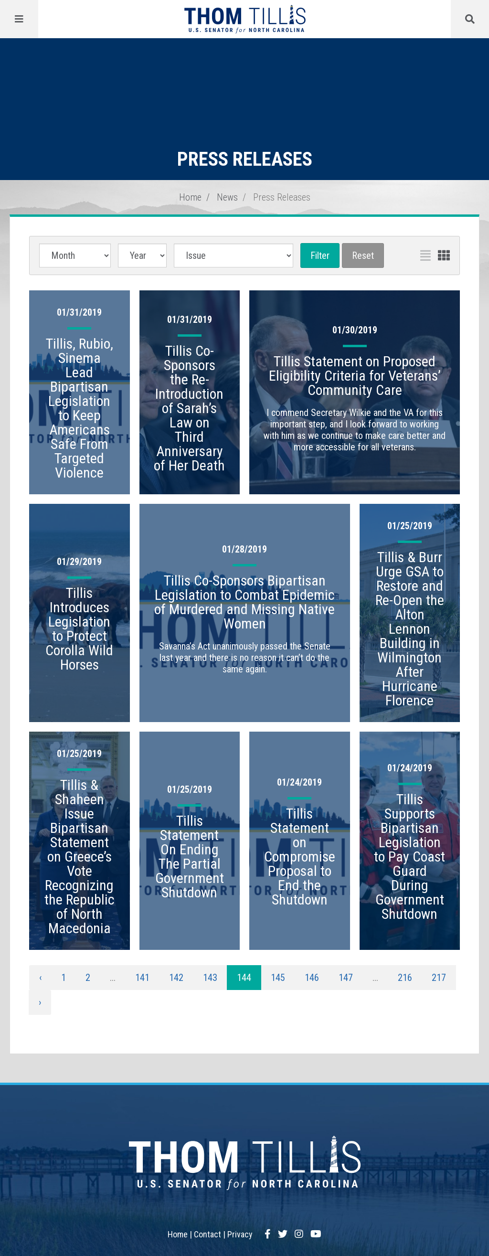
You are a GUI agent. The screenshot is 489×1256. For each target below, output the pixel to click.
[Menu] (19, 19)
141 (142, 977)
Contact (207, 1234)
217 (439, 977)
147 (346, 977)
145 (278, 977)
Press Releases (281, 197)
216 (405, 977)
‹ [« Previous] (40, 977)
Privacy (240, 1234)
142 (176, 977)
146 (312, 977)
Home (190, 197)
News (227, 197)
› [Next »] (40, 1002)
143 (210, 977)
